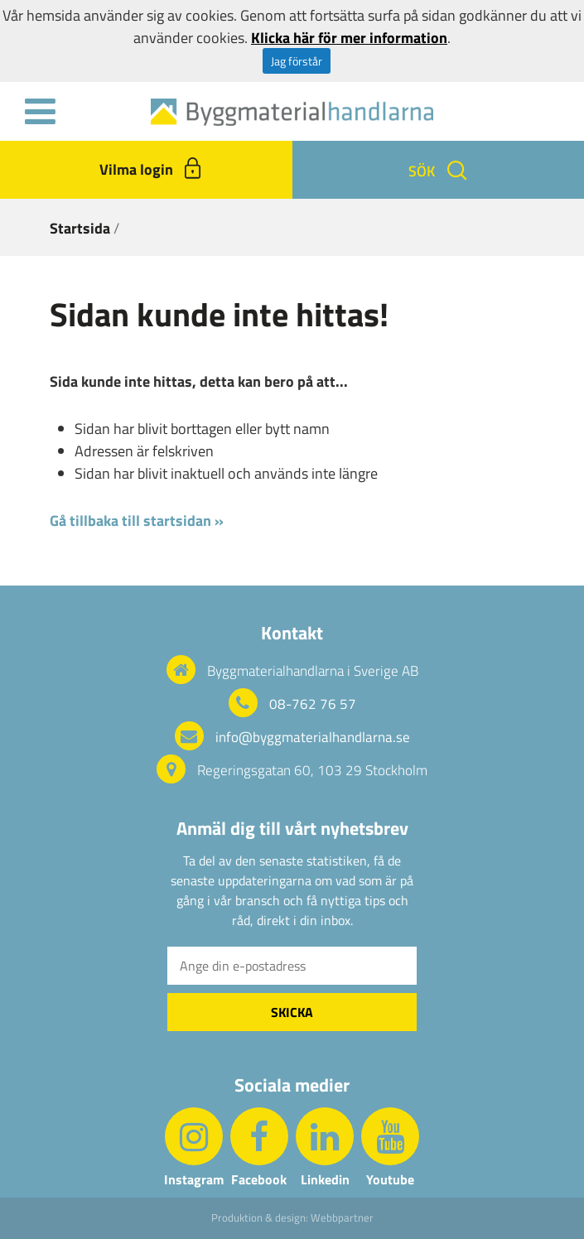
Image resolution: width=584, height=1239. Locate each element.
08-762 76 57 (312, 704)
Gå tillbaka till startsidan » (137, 520)
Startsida (80, 228)
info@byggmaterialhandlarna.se (312, 737)
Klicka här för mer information (349, 38)
